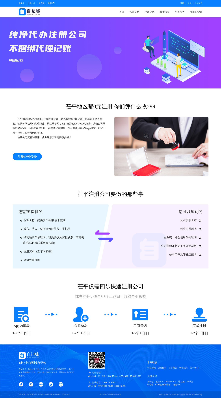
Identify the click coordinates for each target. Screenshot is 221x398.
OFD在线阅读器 (163, 384)
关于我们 (194, 368)
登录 (189, 3)
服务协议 (173, 368)
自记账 (21, 3)
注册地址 (31, 3)
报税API (176, 384)
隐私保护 (162, 368)
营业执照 (103, 394)
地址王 (181, 381)
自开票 (41, 3)
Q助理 (150, 384)
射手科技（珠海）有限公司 (41, 394)
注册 (182, 3)
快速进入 (198, 3)
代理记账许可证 (114, 394)
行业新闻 (151, 368)
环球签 (190, 381)
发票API (51, 3)
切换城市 (183, 368)
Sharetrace (171, 381)
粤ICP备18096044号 (167, 395)
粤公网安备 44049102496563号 (189, 395)
